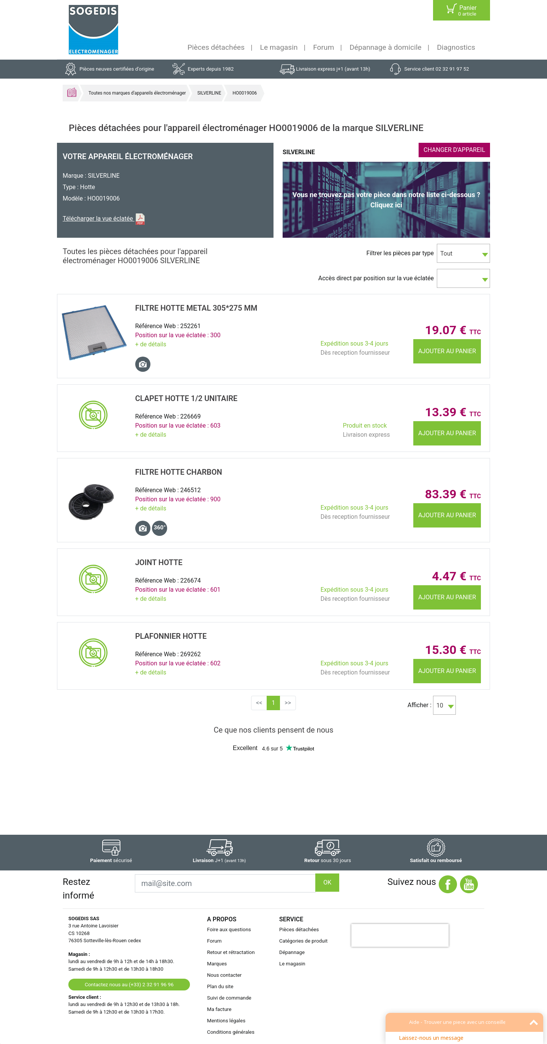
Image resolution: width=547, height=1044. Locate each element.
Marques (217, 964)
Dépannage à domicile (385, 47)
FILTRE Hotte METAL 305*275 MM (196, 308)
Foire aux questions (229, 929)
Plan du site (220, 986)
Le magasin (279, 47)
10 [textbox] (439, 705)
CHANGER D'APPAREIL (454, 149)
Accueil (71, 92)
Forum (323, 47)
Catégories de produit (303, 941)
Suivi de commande (229, 998)
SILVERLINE (209, 93)
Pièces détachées (216, 47)
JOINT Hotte (159, 562)
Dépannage (292, 952)
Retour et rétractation (231, 952)
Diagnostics (456, 47)
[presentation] (400, 935)
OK (327, 882)
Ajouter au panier (447, 351)
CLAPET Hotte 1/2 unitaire (186, 398)
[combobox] (463, 253)
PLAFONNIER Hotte (171, 636)
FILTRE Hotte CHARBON (178, 472)
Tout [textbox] (446, 253)
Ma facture (219, 1009)
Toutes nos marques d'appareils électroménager (137, 93)
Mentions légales (226, 1020)
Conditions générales (231, 1032)
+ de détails (150, 344)
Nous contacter (224, 975)
